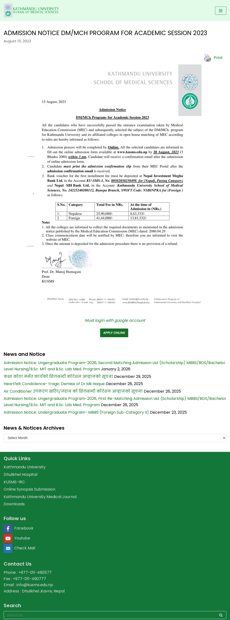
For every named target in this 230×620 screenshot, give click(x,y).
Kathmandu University (25, 467)
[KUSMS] (32, 10)
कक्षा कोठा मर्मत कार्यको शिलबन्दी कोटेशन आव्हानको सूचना (58, 376)
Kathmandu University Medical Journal (40, 497)
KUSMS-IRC (14, 482)
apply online (114, 333)
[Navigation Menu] (220, 11)
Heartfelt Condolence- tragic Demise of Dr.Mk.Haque (54, 384)
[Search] (115, 615)
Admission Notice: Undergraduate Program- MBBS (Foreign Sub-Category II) (76, 412)
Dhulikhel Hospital (20, 474)
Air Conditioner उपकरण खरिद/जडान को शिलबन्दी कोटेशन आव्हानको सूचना (73, 391)
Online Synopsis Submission (29, 489)
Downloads (14, 504)
